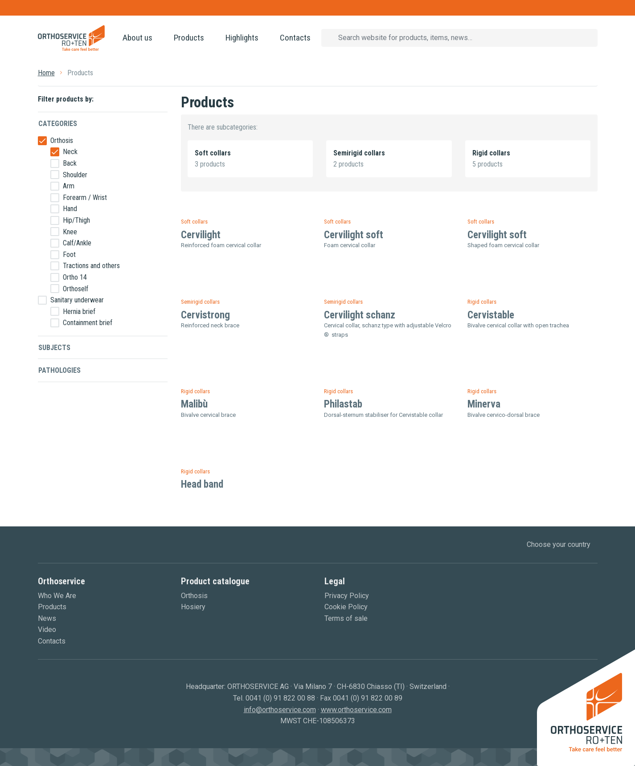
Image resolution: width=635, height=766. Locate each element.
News (47, 618)
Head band (202, 484)
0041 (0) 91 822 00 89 (367, 698)
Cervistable (490, 315)
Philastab (343, 404)
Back (70, 163)
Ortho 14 (75, 277)
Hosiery (193, 607)
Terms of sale (346, 618)
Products (189, 38)
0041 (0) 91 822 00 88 (280, 698)
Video (47, 629)
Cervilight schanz (359, 315)
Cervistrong (205, 315)
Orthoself (75, 289)
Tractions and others (91, 265)
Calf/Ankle (77, 243)
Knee (70, 232)
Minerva (483, 404)
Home (46, 73)
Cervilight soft (353, 235)
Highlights (241, 38)
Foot (69, 254)
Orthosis (61, 140)
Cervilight (201, 235)
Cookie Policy (346, 607)
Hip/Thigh (76, 220)
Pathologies (59, 370)
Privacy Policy (346, 595)
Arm (68, 186)
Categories (57, 123)
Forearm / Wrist (85, 197)
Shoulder (75, 175)
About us (137, 38)
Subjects (54, 347)
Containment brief (87, 322)
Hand (70, 208)
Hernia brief (79, 311)
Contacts (295, 38)
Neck (70, 151)
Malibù (194, 404)
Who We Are (57, 595)
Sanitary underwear (77, 300)
